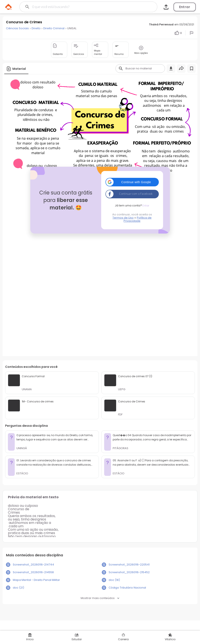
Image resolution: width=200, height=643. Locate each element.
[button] (132, 182)
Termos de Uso (123, 218)
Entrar (184, 6)
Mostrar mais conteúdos (100, 598)
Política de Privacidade (138, 219)
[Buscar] (81, 6)
